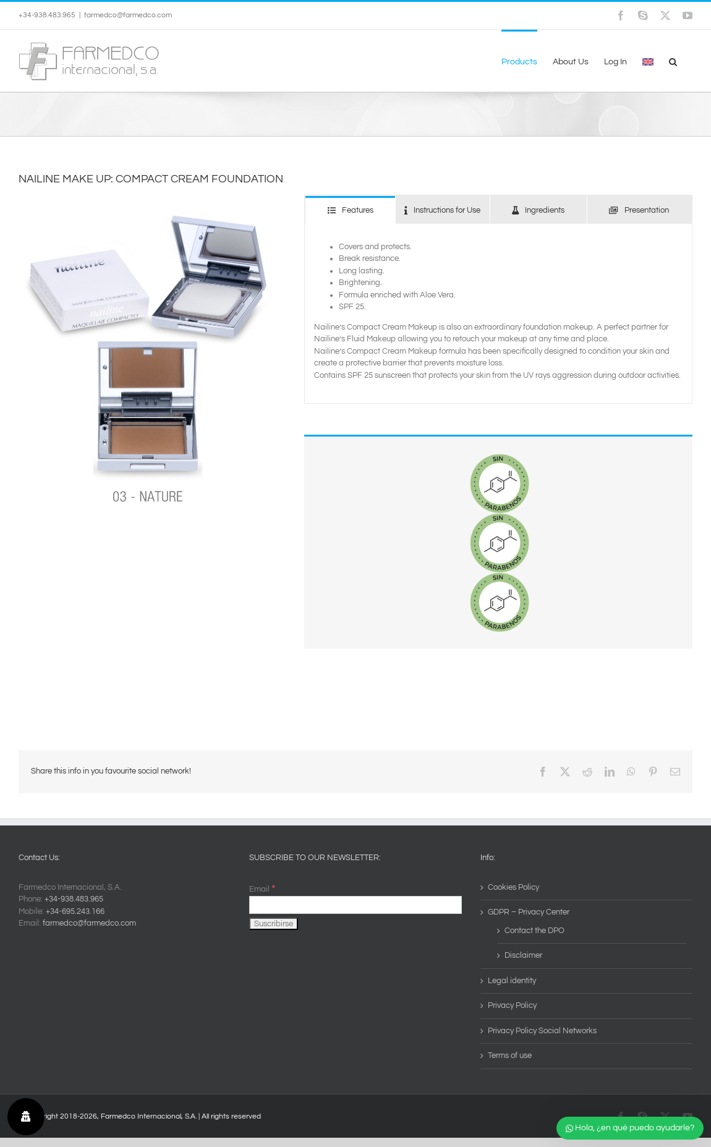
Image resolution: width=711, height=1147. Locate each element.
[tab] (350, 210)
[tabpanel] (498, 314)
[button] (673, 61)
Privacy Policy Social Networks (542, 1030)
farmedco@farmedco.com (128, 15)
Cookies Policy (513, 887)
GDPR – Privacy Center (528, 912)
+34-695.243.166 (75, 911)
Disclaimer (523, 955)
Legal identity (512, 980)
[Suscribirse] (273, 924)
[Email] (355, 905)
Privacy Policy (512, 1005)
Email (262, 889)
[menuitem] (648, 61)
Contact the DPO (534, 930)
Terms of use (510, 1055)
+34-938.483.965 (74, 899)
